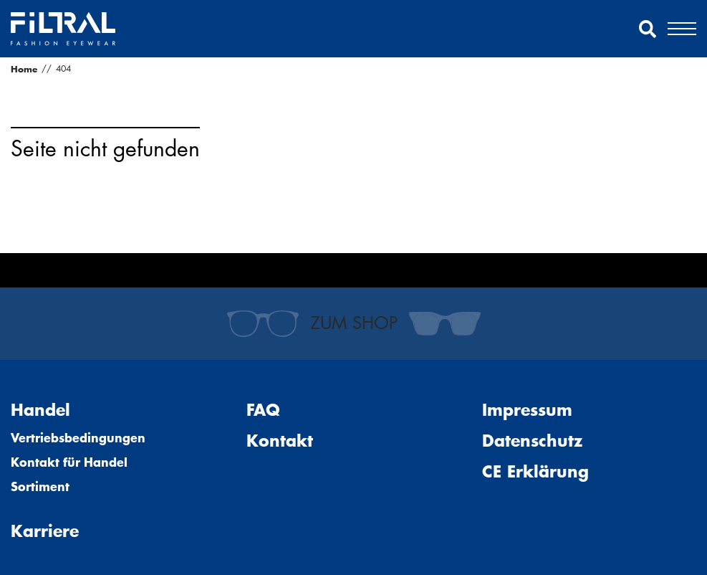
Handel (40, 409)
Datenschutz (532, 440)
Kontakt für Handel (69, 462)
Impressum (527, 409)
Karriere (45, 531)
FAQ (263, 409)
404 (63, 68)
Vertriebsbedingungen (78, 437)
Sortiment (40, 486)
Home (24, 68)
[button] (647, 28)
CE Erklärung (535, 471)
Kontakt (279, 440)
